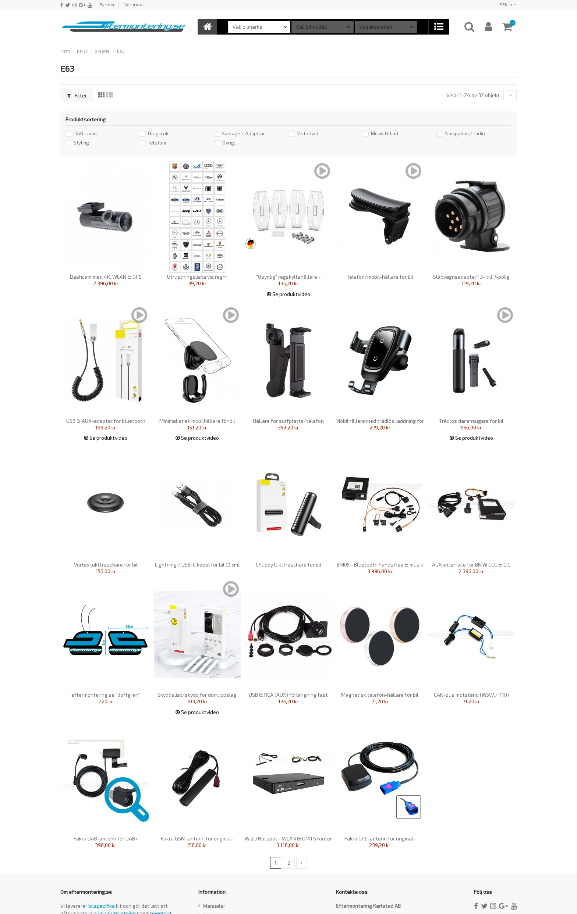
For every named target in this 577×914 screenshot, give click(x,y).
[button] (438, 27)
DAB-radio (85, 133)
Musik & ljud (384, 133)
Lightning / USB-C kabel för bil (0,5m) (197, 564)
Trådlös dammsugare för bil (471, 421)
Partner (107, 4)
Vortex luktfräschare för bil (106, 564)
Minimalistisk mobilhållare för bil (197, 421)
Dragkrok (158, 133)
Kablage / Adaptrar (243, 133)
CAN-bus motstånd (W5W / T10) (471, 695)
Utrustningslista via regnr (197, 277)
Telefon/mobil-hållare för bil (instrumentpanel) (380, 280)
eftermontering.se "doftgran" (105, 695)
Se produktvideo (288, 294)
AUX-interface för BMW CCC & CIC (471, 564)
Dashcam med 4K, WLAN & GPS (106, 277)
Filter (77, 95)
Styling (81, 143)
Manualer (214, 906)
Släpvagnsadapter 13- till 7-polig (471, 277)
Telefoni (157, 143)
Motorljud (307, 133)
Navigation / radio (465, 133)
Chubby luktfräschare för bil (288, 564)
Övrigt (229, 143)
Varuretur (134, 4)
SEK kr (508, 4)
